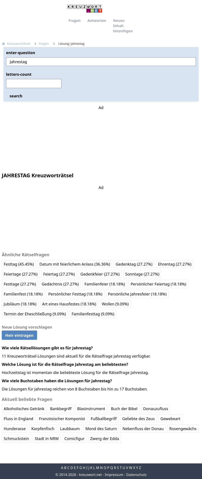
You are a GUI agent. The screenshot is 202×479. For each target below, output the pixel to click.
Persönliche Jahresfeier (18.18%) (137, 294)
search (16, 95)
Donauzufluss (155, 408)
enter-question (20, 52)
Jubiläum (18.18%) (20, 303)
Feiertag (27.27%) (59, 274)
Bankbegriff (60, 408)
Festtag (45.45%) (19, 264)
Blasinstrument (91, 408)
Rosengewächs (182, 428)
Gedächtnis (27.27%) (60, 284)
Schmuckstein (16, 438)
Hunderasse (15, 428)
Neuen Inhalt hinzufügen (123, 25)
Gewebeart (170, 418)
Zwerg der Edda (104, 438)
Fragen (74, 20)
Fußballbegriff (104, 418)
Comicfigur (74, 438)
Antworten (96, 20)
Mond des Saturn (101, 428)
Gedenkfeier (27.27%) (100, 274)
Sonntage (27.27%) (142, 274)
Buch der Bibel (124, 408)
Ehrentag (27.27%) (174, 264)
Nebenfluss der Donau (143, 428)
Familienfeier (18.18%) (104, 284)
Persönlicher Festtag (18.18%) (75, 294)
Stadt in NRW (47, 438)
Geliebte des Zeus (138, 418)
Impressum (114, 474)
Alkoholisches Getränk (24, 408)
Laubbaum (70, 428)
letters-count (18, 74)
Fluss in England (18, 418)
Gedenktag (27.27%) (134, 264)
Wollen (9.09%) (115, 303)
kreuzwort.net (90, 474)
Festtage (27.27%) (20, 284)
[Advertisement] (101, 138)
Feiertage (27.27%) (21, 274)
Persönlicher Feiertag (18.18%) (158, 284)
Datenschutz (136, 474)
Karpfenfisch (42, 428)
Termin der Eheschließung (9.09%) (35, 313)
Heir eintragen (19, 335)
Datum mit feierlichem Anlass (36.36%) (74, 264)
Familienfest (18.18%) (23, 294)
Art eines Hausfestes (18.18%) (69, 303)
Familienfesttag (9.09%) (93, 313)
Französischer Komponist (62, 418)
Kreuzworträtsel (16, 44)
